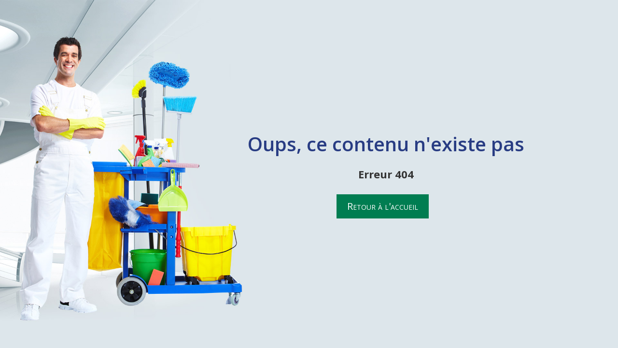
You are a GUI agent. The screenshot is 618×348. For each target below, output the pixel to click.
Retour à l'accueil (382, 206)
